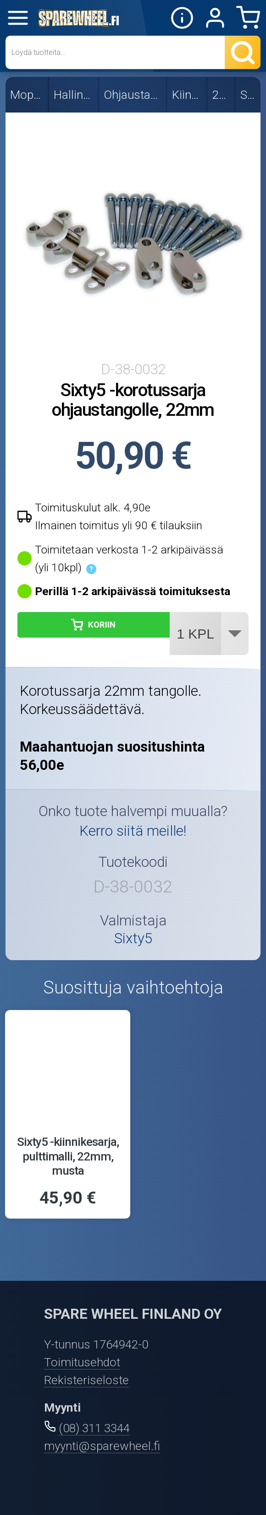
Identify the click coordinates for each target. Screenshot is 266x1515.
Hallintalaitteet (74, 95)
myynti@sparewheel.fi (102, 1446)
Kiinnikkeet (187, 95)
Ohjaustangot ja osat (133, 95)
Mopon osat (27, 95)
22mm (221, 95)
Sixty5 (248, 95)
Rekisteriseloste (86, 1380)
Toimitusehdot (82, 1362)
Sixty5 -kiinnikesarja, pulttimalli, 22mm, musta (68, 1156)
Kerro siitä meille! (133, 830)
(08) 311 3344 (94, 1428)
